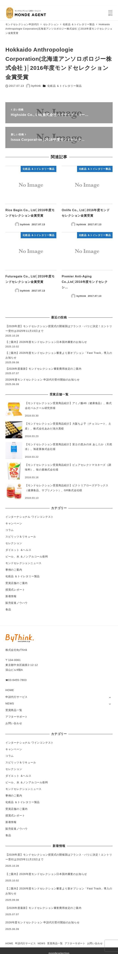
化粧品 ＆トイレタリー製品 (64, 85)
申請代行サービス (16, 696)
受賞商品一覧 (13, 710)
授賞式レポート (15, 589)
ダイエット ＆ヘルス (18, 549)
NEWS (9, 703)
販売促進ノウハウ (16, 602)
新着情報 (11, 596)
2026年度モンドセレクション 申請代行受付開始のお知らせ (42, 379)
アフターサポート (16, 716)
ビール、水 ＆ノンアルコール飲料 (26, 556)
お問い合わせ (13, 723)
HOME (9, 690)
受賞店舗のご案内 (16, 583)
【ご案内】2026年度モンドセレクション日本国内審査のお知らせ (46, 341)
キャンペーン (13, 523)
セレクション (13, 543)
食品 (8, 609)
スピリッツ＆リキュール (20, 536)
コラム (9, 529)
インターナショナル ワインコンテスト (29, 516)
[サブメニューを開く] (110, 697)
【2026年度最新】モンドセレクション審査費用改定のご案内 (43, 368)
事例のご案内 (13, 569)
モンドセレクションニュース (23, 563)
